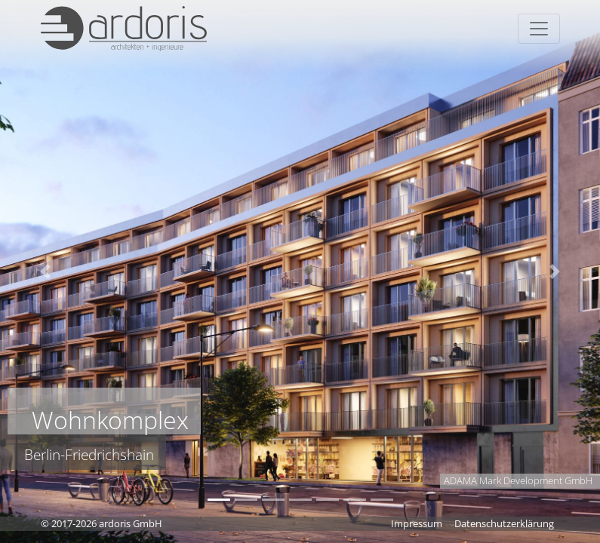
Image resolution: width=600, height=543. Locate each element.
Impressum (416, 523)
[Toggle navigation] (539, 29)
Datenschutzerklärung (504, 523)
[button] (45, 271)
